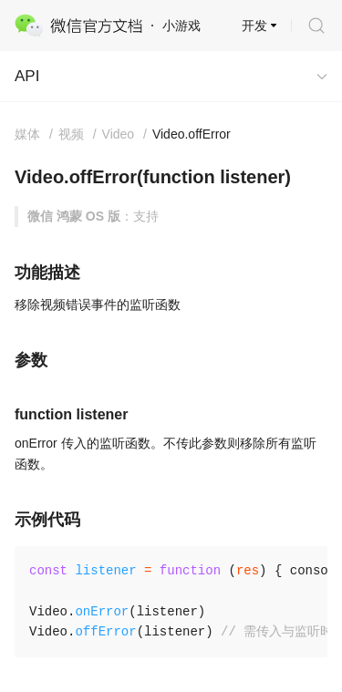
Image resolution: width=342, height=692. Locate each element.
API (27, 76)
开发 (254, 25)
